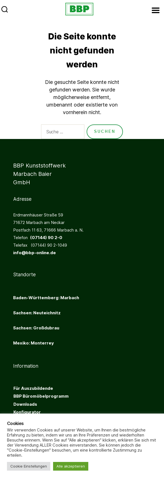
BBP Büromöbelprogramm (41, 396)
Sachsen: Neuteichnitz (37, 312)
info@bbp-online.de (34, 252)
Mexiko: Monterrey (33, 343)
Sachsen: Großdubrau (36, 328)
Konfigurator (27, 412)
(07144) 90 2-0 (45, 237)
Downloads (25, 404)
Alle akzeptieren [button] (70, 466)
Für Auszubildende (33, 388)
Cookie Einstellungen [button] (28, 466)
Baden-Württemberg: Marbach (46, 297)
